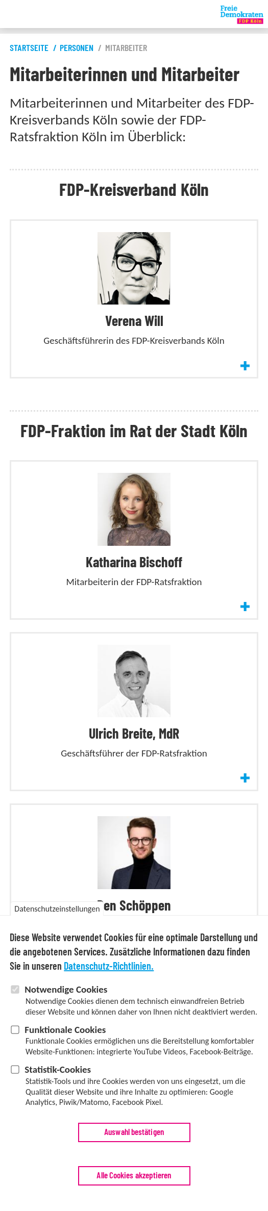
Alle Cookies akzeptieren (133, 1199)
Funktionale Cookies (65, 1053)
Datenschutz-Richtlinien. (109, 991)
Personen (76, 48)
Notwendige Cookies (66, 1013)
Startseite (29, 48)
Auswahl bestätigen (134, 1155)
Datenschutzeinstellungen (57, 933)
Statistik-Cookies (58, 1093)
